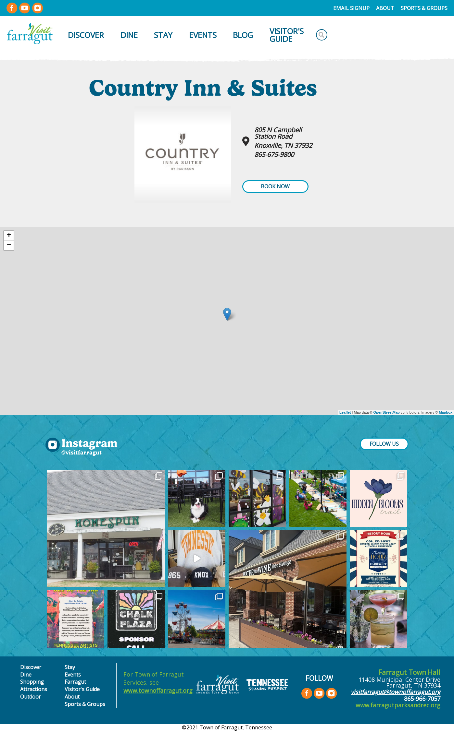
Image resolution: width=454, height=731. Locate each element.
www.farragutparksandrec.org (398, 705)
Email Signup (351, 8)
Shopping (32, 681)
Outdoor (30, 696)
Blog (243, 34)
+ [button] (9, 236)
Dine (129, 34)
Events (203, 34)
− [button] (9, 245)
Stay (163, 34)
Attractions (33, 689)
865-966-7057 (422, 698)
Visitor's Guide (287, 35)
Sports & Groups (424, 8)
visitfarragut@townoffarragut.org (395, 692)
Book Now (275, 186)
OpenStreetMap (386, 412)
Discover (86, 34)
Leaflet (345, 412)
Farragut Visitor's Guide (82, 685)
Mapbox (445, 412)
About (385, 8)
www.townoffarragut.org (158, 690)
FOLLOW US (384, 443)
